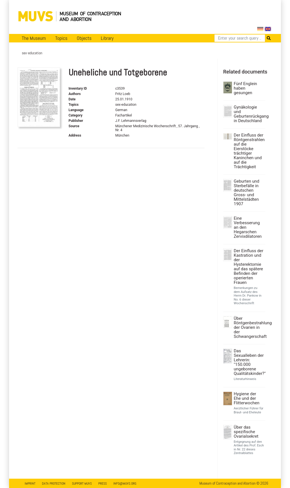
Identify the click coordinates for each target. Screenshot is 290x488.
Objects (84, 38)
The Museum (34, 38)
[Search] (239, 38)
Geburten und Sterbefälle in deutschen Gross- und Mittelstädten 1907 (246, 192)
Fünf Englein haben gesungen (245, 88)
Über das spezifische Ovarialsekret (246, 432)
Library (107, 38)
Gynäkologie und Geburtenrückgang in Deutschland (249, 114)
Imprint (30, 483)
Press (102, 483)
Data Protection (53, 483)
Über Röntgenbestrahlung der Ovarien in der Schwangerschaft (249, 327)
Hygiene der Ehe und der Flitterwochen (246, 398)
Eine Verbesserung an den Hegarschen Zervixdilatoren (248, 227)
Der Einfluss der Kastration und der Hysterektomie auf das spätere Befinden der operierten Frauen (248, 267)
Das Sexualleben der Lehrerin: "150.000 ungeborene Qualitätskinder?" (249, 362)
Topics (61, 38)
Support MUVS (82, 483)
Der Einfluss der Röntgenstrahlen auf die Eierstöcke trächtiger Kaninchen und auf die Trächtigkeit (249, 151)
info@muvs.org (124, 483)
